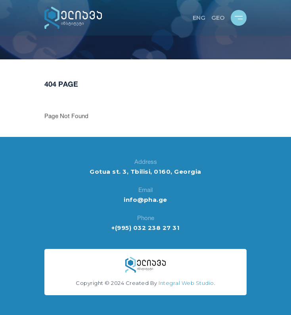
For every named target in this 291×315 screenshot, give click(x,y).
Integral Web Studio (186, 283)
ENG (199, 17)
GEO (218, 17)
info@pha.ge (145, 199)
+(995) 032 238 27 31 (145, 228)
